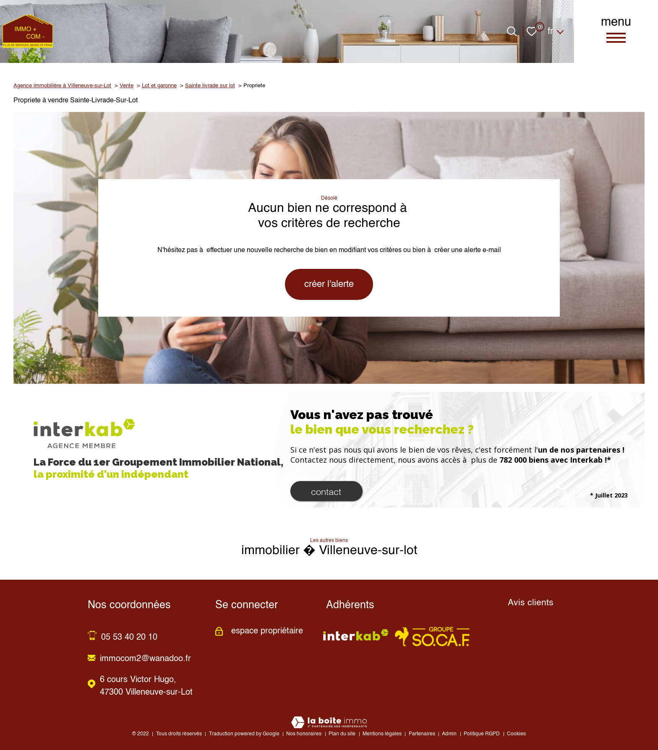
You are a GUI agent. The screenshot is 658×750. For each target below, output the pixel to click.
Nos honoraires (303, 734)
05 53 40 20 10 (129, 637)
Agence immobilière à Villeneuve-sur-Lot (62, 86)
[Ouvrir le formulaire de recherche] (512, 31)
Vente (126, 86)
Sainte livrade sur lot (210, 86)
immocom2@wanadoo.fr (145, 659)
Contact (326, 490)
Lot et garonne (159, 86)
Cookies (516, 734)
